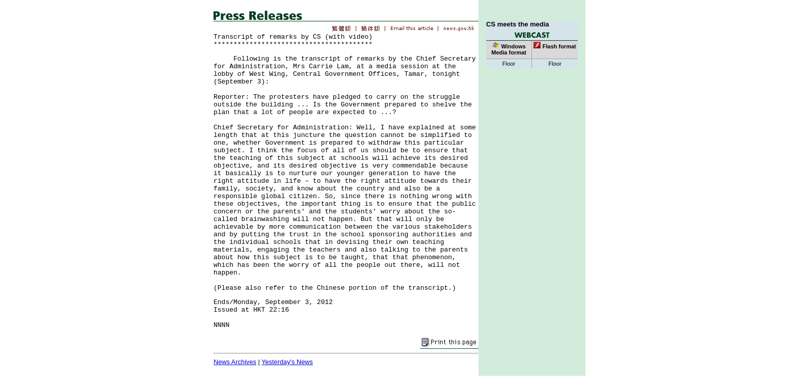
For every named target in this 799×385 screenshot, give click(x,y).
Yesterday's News (287, 362)
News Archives (235, 362)
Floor (509, 64)
